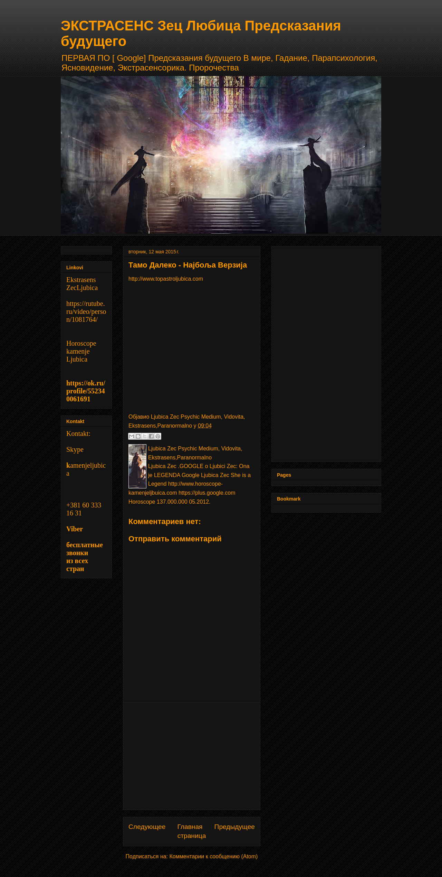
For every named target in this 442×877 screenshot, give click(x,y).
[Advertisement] (191, 756)
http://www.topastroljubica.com (165, 279)
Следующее (146, 826)
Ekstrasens (81, 279)
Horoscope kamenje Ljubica (81, 351)
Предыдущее (234, 826)
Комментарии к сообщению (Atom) (214, 856)
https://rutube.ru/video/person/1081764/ (86, 311)
